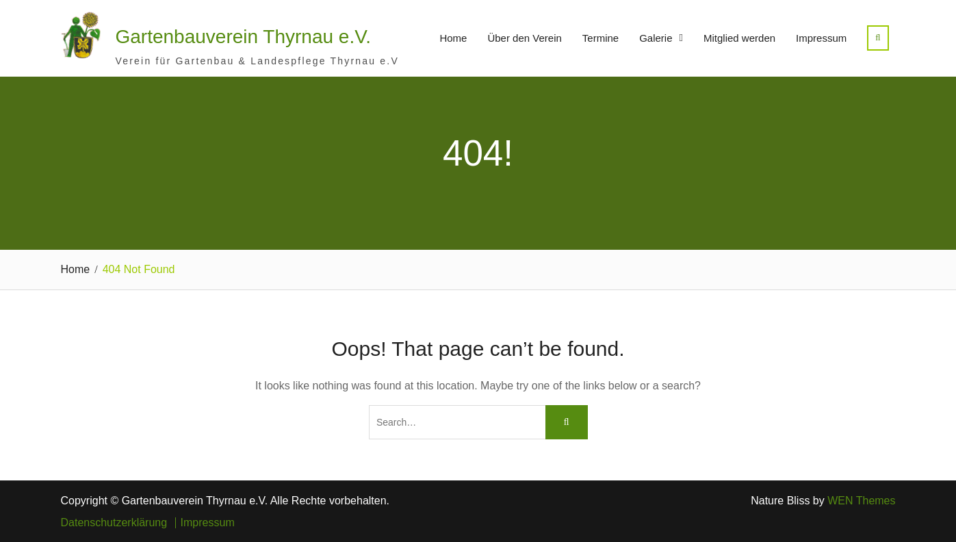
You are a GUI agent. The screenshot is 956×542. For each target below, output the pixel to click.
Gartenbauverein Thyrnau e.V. (244, 36)
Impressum (821, 38)
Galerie (655, 38)
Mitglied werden (739, 38)
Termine (600, 38)
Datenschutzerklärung (114, 522)
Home (453, 38)
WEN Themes (861, 500)
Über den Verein (524, 38)
